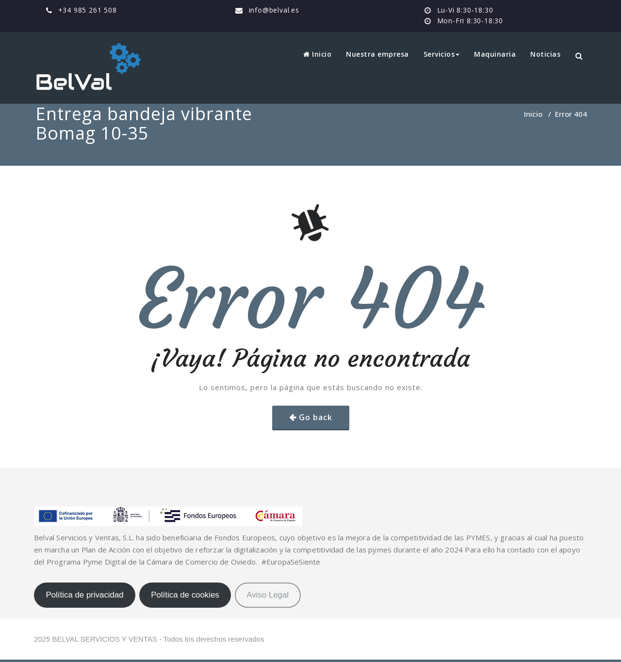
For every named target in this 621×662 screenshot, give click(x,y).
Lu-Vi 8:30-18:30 (465, 10)
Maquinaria (495, 54)
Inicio (317, 54)
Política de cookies (185, 594)
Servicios (442, 54)
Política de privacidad (84, 594)
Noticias (545, 54)
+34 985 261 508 (87, 10)
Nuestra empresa (377, 54)
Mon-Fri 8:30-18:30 (470, 20)
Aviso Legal (267, 594)
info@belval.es (274, 10)
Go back (315, 417)
